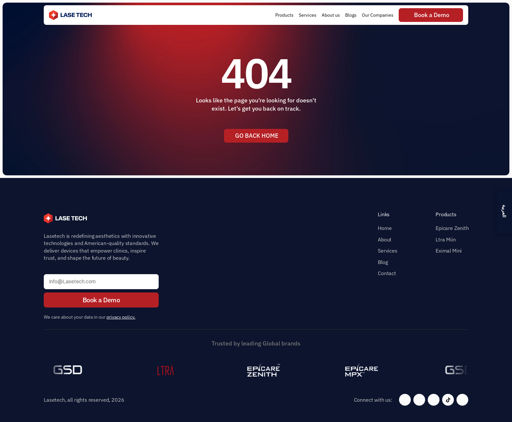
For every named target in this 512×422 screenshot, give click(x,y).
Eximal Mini (449, 250)
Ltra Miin (446, 239)
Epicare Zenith (452, 228)
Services (387, 250)
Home (385, 228)
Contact (387, 273)
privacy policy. (121, 317)
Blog (383, 262)
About (385, 239)
